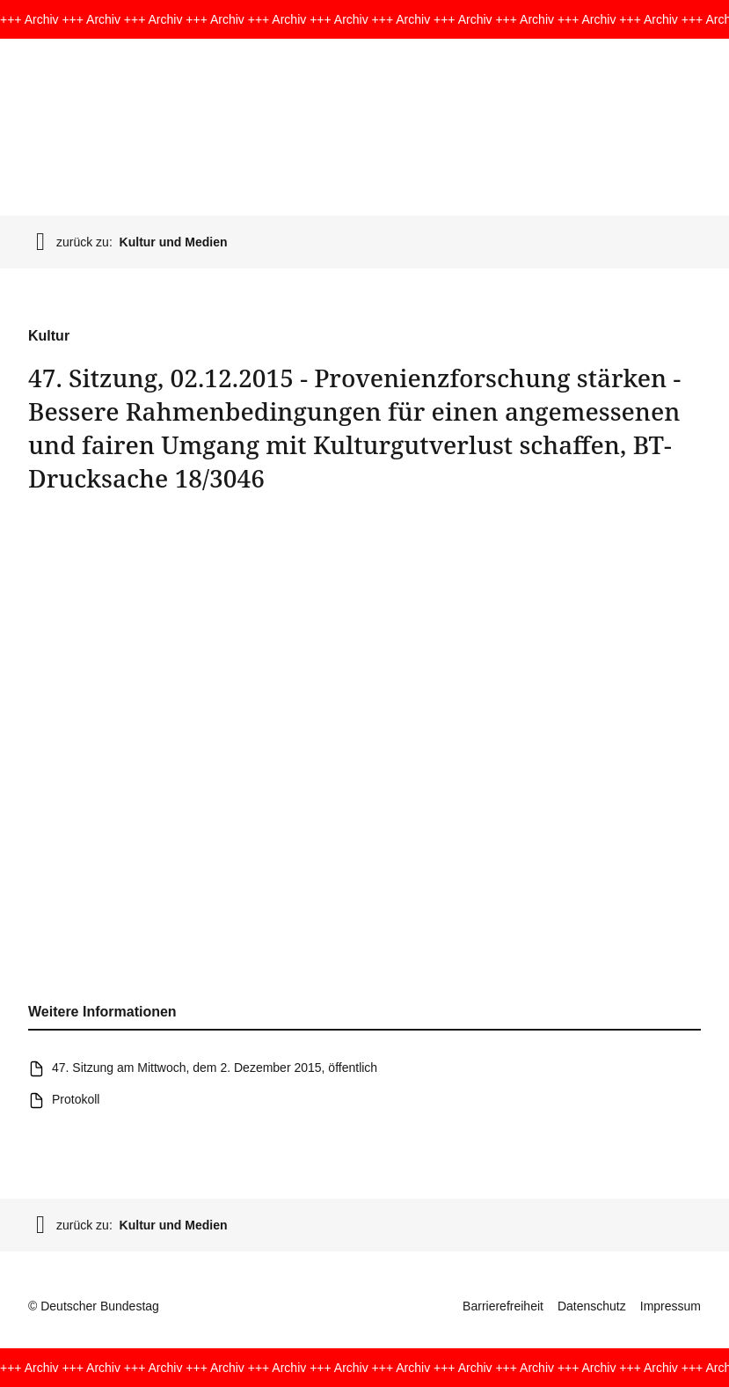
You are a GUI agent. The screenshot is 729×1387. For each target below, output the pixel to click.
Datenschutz (592, 1306)
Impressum (670, 1306)
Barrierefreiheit (503, 1306)
